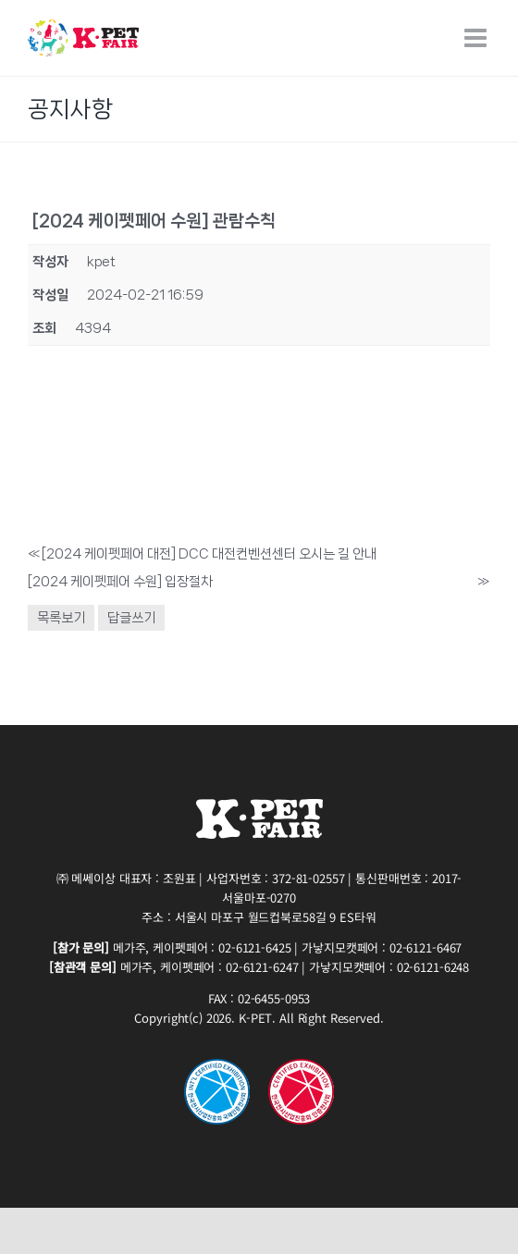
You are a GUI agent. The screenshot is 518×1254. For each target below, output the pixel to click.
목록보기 (61, 617)
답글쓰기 (131, 617)
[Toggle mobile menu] (477, 38)
